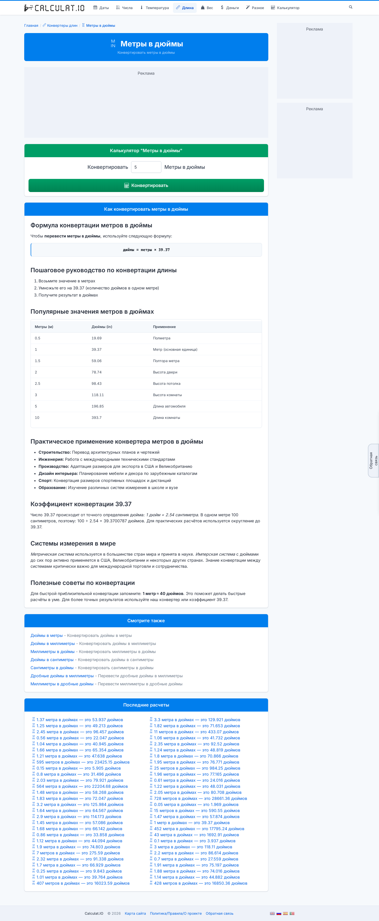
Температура (154, 8)
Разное (255, 8)
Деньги (229, 8)
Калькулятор (285, 8)
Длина (185, 8)
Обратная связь (373, 460)
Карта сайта (135, 913)
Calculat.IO (94, 913)
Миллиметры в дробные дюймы (62, 683)
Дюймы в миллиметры (53, 643)
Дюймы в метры (47, 635)
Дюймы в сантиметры (52, 659)
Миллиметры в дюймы (53, 651)
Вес (207, 8)
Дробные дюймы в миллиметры (62, 675)
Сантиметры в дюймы (52, 667)
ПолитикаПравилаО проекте (176, 913)
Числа (124, 8)
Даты (101, 8)
